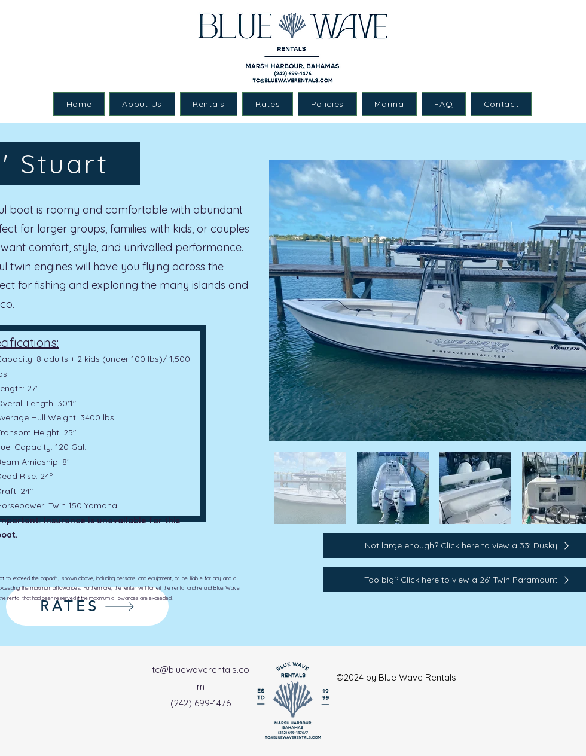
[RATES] (87, 606)
